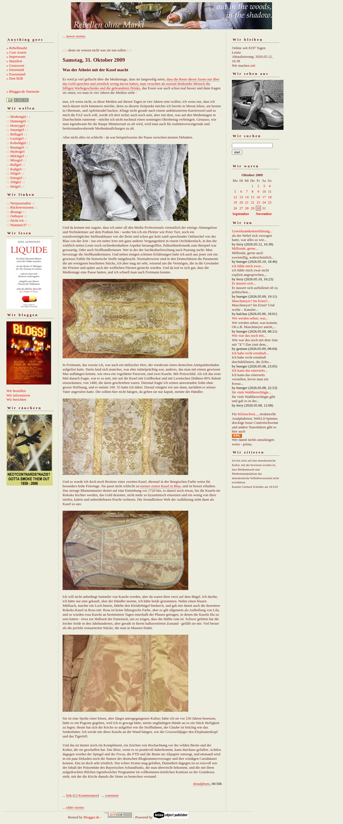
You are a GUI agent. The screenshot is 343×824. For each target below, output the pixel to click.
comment (111, 795)
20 (241, 202)
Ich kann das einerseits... (250, 370)
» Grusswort (15, 65)
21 (247, 202)
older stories (75, 807)
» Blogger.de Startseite (22, 91)
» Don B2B (14, 78)
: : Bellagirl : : (16, 134)
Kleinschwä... (248, 414)
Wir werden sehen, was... (250, 318)
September (240, 214)
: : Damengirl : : (18, 121)
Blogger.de (91, 817)
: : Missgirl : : (16, 160)
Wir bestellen (16, 391)
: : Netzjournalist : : (20, 203)
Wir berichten (16, 399)
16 (258, 197)
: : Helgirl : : (15, 186)
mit (253, 65)
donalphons (201, 784)
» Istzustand (15, 70)
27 (241, 208)
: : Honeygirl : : (17, 125)
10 (264, 191)
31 (264, 208)
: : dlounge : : (16, 212)
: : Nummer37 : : (18, 225)
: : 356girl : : (15, 182)
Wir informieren (18, 395)
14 (247, 197)
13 (241, 197)
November (264, 214)
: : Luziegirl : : (16, 138)
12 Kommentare (85, 795)
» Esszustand (15, 74)
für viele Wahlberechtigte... (251, 392)
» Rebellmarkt (16, 48)
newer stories (75, 36)
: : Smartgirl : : (17, 130)
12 (235, 197)
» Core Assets (16, 52)
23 (258, 202)
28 (247, 208)
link (69, 795)
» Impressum (15, 56)
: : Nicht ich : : (16, 220)
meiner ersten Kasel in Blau (160, 486)
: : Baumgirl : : (17, 147)
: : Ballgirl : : (15, 165)
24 (264, 202)
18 (269, 197)
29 (252, 208)
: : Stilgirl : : (15, 173)
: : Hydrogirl (15, 151)
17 (264, 197)
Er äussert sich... (244, 283)
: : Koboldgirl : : (18, 143)
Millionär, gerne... (245, 248)
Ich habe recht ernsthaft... (250, 353)
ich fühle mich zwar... (247, 266)
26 (235, 208)
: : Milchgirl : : (17, 156)
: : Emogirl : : (16, 178)
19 (235, 202)
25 (269, 202)
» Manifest (14, 61)
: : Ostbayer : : (16, 216)
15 (252, 197)
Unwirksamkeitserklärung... (252, 231)
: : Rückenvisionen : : (21, 207)
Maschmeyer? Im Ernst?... (251, 301)
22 (252, 202)
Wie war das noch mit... (249, 335)
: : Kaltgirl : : (15, 169)
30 (258, 208)
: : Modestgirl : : (18, 116)
